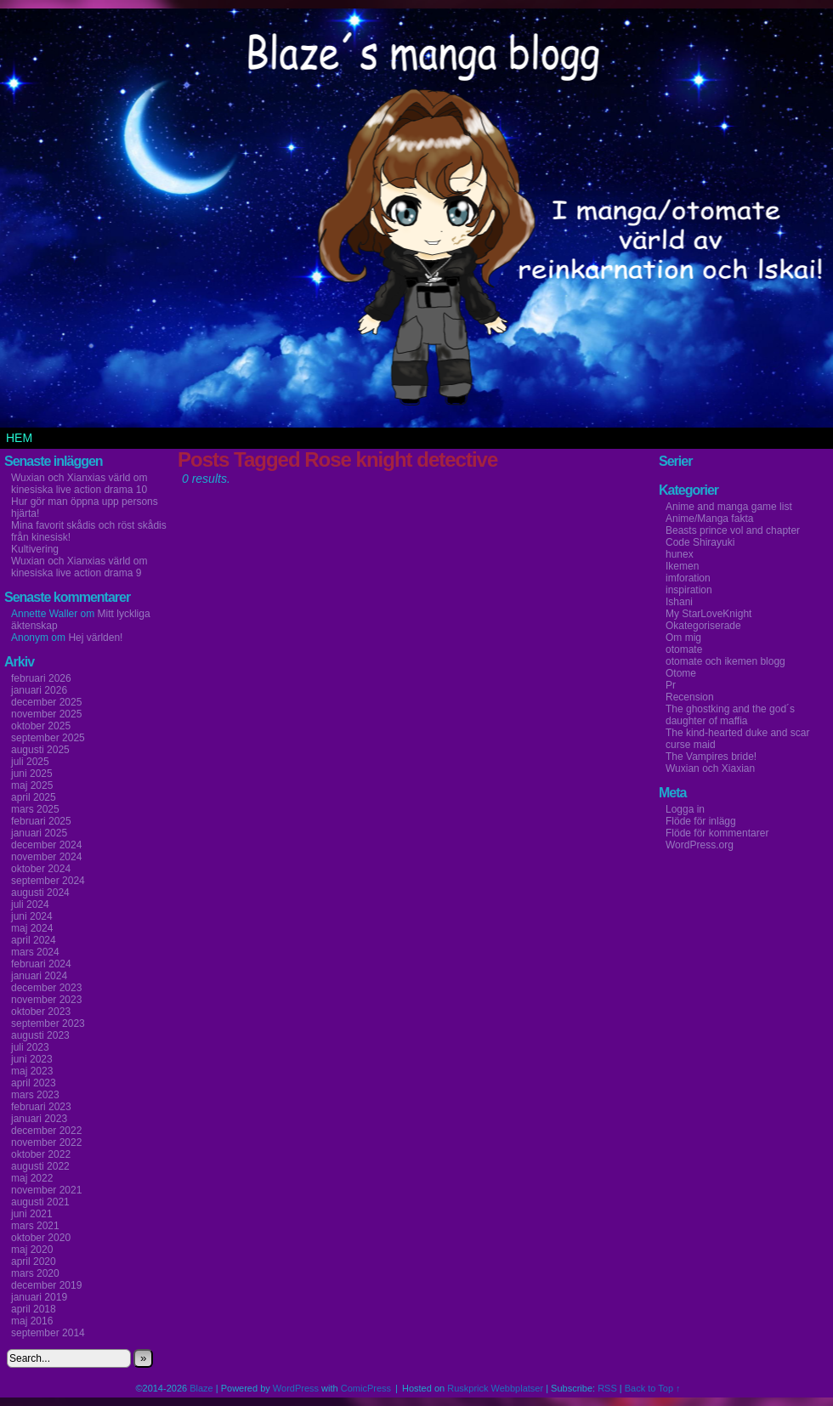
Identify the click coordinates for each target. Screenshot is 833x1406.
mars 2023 (35, 1095)
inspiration (689, 590)
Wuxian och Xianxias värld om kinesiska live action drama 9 (79, 567)
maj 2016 (32, 1321)
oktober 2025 (41, 726)
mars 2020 (35, 1273)
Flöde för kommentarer (717, 833)
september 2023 (48, 1023)
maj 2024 (32, 928)
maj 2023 (32, 1071)
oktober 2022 (41, 1154)
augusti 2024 (40, 893)
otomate (684, 649)
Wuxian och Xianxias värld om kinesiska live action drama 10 (79, 484)
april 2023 (33, 1083)
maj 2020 (32, 1250)
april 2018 (33, 1309)
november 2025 (46, 714)
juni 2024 (32, 916)
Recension (690, 697)
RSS (607, 1388)
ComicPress (366, 1388)
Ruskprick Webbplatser (495, 1388)
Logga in (685, 809)
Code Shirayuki (700, 542)
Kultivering (35, 549)
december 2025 (46, 702)
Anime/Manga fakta (709, 518)
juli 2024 (30, 904)
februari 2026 (41, 678)
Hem (19, 438)
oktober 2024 (41, 869)
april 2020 (33, 1261)
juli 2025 (30, 762)
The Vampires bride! (711, 757)
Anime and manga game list (729, 507)
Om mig (683, 637)
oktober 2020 (41, 1238)
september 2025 (48, 738)
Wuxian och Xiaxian (710, 768)
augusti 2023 (40, 1035)
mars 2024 (35, 952)
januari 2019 (39, 1297)
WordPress (296, 1388)
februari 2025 (41, 821)
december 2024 (46, 845)
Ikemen (682, 566)
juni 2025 (32, 774)
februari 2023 (41, 1107)
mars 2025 (35, 809)
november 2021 (46, 1190)
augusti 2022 (40, 1166)
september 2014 (48, 1333)
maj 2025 (32, 785)
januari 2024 (39, 976)
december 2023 (46, 988)
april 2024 (33, 940)
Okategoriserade (703, 626)
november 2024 (46, 857)
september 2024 (48, 881)
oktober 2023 (41, 1012)
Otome (681, 673)
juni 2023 (32, 1059)
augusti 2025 (40, 750)
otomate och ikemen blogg (725, 661)
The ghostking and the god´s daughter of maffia (730, 715)
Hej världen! (95, 637)
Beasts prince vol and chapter (733, 530)
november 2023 (46, 1000)
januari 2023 (39, 1119)
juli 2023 (30, 1047)
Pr (671, 685)
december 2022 (46, 1131)
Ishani (679, 602)
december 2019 (46, 1285)
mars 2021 (35, 1226)
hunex (680, 554)
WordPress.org (700, 845)
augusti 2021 (40, 1202)
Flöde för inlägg (701, 821)
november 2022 (46, 1142)
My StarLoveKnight (708, 614)
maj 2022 (32, 1178)
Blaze (201, 1388)
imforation (688, 578)
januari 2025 (39, 833)
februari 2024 (41, 964)
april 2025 (33, 797)
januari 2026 (39, 690)
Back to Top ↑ (653, 1388)
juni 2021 (32, 1214)
